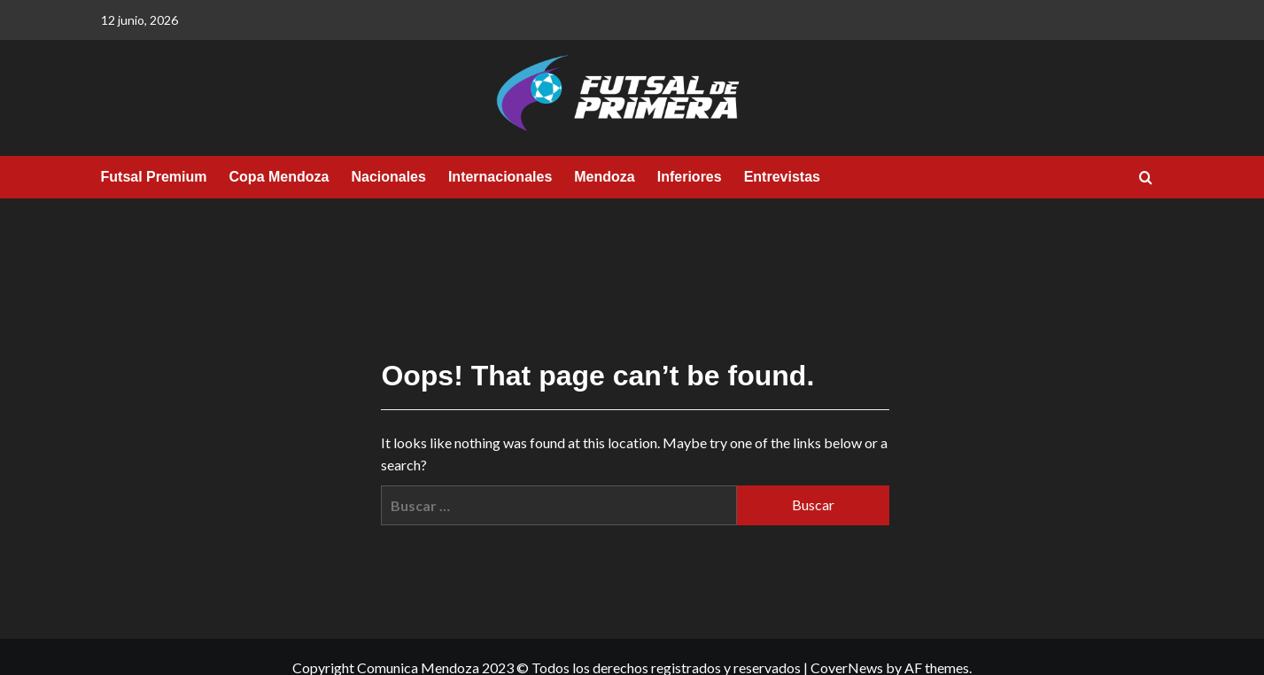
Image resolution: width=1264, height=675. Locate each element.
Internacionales (500, 176)
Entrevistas (782, 176)
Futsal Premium (154, 176)
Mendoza (604, 176)
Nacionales (388, 176)
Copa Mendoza (279, 176)
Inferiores (689, 176)
